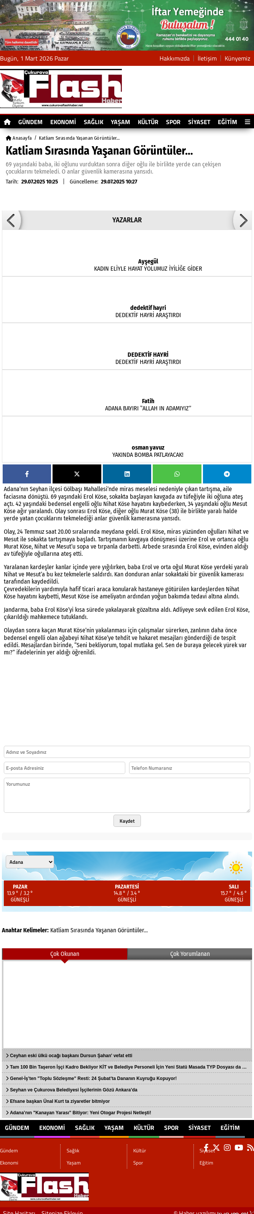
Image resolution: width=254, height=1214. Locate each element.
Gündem (30, 121)
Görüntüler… (133, 930)
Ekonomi (63, 121)
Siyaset (199, 121)
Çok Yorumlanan (190, 953)
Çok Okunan (64, 953)
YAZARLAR (127, 220)
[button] (11, 220)
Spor (173, 121)
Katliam (59, 930)
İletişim (207, 58)
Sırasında (82, 930)
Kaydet (127, 821)
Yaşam (120, 121)
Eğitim (227, 121)
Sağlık (93, 121)
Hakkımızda (175, 58)
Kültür (148, 121)
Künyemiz (237, 58)
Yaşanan (106, 930)
